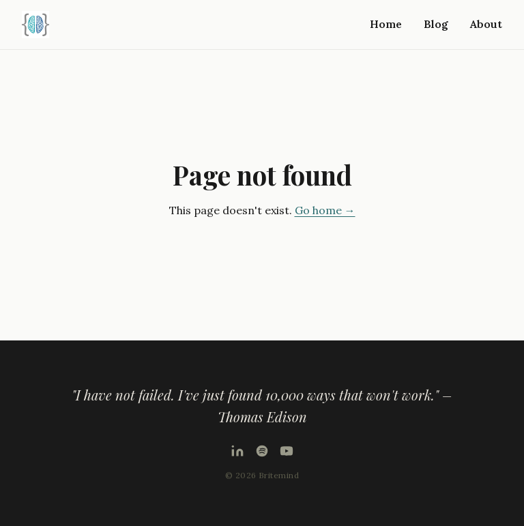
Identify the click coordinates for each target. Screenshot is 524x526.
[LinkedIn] (237, 451)
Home (386, 24)
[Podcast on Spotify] (262, 451)
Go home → (325, 210)
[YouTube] (286, 451)
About (486, 24)
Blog (436, 24)
